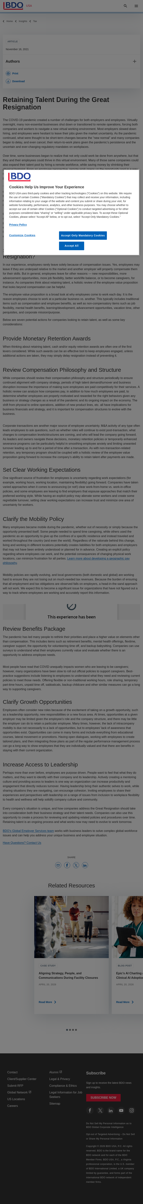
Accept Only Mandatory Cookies (83, 235)
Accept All (72, 245)
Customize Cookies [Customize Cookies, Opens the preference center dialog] (22, 235)
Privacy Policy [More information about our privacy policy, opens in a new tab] (18, 224)
